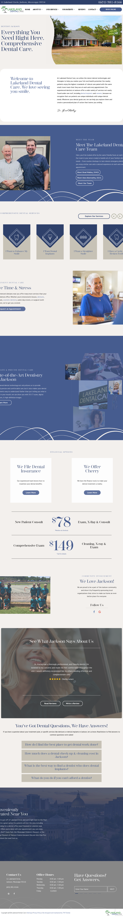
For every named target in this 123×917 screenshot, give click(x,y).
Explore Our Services (94, 216)
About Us (38, 9)
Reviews (81, 9)
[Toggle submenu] (42, 9)
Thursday (40, 888)
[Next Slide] (120, 216)
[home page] (12, 9)
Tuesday (40, 882)
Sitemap (29, 913)
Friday (39, 891)
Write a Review (72, 703)
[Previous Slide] (114, 216)
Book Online (111, 9)
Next (112, 889)
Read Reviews (50, 703)
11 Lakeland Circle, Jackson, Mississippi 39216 (23, 2)
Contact (93, 9)
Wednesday (41, 885)
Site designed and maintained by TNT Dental (56, 913)
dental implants (87, 94)
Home (27, 9)
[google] (8, 893)
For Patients (68, 9)
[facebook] (14, 893)
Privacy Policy (37, 913)
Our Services (53, 9)
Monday (39, 879)
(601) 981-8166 (110, 2)
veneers (99, 94)
